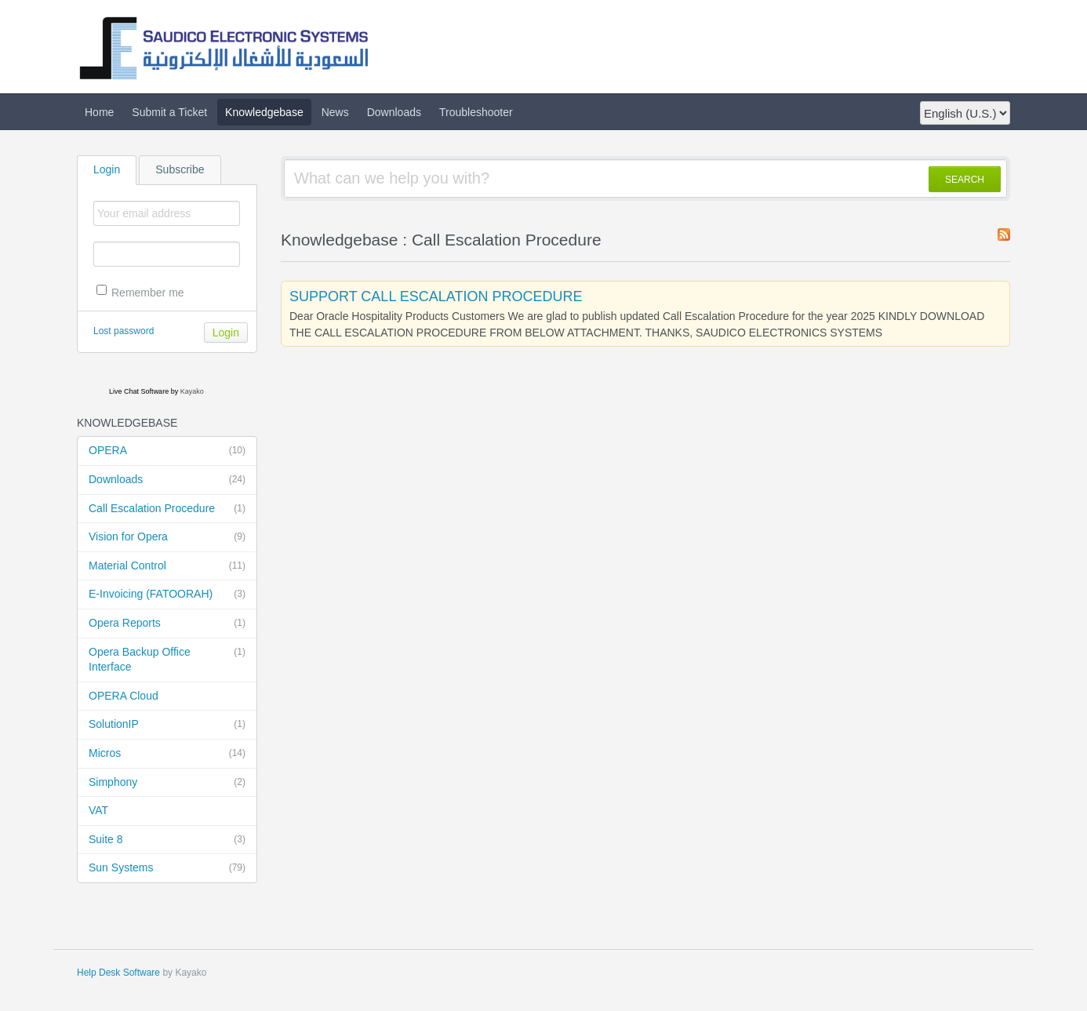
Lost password (123, 330)
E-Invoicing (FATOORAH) (167, 594)
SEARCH (964, 179)
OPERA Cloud (123, 695)
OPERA (167, 451)
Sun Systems (167, 868)
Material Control (167, 566)
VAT (98, 810)
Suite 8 (167, 840)
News (335, 112)
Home (99, 112)
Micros (167, 754)
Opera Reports (167, 623)
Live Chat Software (139, 391)
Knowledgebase (264, 112)
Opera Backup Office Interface (167, 659)
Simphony (167, 783)
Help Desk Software (118, 972)
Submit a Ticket (169, 112)
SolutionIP (167, 725)
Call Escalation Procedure (167, 509)
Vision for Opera (167, 537)
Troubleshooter (476, 112)
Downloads (394, 112)
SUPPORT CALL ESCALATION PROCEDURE (435, 296)
